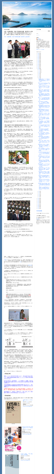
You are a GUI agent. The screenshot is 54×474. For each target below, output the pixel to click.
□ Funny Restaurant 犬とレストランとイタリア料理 (22, 4)
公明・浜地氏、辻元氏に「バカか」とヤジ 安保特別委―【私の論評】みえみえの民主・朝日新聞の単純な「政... (43, 118)
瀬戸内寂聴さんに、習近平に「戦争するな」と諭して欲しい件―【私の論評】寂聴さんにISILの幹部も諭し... (43, 114)
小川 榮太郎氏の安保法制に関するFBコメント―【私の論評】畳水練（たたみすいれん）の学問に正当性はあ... (44, 153)
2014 (38, 198)
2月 (39, 195)
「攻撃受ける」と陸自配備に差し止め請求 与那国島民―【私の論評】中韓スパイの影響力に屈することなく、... (43, 188)
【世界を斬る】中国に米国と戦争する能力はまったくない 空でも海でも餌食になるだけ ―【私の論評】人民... (43, 180)
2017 (38, 65)
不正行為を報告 (39, 210)
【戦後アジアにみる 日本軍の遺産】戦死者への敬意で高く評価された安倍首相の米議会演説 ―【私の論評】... (44, 161)
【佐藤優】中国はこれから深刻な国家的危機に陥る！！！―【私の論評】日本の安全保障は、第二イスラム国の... (43, 80)
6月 (39, 77)
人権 (20, 261)
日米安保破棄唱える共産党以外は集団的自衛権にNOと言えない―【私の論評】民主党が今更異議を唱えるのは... (44, 106)
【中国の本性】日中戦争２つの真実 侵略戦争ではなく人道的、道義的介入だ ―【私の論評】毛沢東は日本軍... (44, 173)
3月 (39, 194)
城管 (6, 185)
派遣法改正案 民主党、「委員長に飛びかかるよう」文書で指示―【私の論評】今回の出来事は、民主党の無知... (43, 145)
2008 (38, 206)
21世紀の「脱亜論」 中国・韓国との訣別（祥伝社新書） (27, 454)
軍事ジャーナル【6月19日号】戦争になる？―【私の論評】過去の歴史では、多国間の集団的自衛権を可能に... (44, 99)
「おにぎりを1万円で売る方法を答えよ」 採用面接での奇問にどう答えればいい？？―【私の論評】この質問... (44, 126)
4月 (39, 192)
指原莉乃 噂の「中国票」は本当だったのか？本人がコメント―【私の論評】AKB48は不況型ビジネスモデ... (44, 141)
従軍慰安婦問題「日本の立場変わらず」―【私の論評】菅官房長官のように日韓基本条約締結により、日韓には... (43, 137)
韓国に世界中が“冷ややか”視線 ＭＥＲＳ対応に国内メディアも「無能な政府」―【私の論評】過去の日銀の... (44, 157)
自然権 (5, 259)
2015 (38, 68)
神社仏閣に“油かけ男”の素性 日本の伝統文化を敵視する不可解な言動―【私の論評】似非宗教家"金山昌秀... (44, 184)
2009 (38, 205)
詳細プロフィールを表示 (40, 49)
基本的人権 (30, 265)
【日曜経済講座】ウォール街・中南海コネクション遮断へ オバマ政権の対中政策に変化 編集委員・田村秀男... (43, 169)
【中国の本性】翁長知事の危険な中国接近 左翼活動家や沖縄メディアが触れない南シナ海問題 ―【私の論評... (44, 176)
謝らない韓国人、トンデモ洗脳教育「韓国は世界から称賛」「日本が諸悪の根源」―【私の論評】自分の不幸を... (43, 122)
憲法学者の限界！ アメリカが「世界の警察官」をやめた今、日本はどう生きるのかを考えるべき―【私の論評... (43, 165)
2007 (38, 208)
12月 (39, 69)
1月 (39, 196)
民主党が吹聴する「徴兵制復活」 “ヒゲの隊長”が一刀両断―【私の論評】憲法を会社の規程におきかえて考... (43, 102)
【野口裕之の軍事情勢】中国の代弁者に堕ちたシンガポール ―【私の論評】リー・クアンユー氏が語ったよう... (44, 87)
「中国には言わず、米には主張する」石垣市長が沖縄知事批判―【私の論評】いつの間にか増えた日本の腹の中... (43, 130)
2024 (38, 56)
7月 (39, 76)
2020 (38, 61)
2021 (38, 60)
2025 (38, 54)
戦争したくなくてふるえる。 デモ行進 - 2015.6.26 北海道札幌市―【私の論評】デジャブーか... (44, 84)
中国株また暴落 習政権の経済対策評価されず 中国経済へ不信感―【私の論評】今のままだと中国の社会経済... (43, 91)
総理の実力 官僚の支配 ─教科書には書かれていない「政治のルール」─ (27, 427)
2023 (38, 57)
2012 (38, 201)
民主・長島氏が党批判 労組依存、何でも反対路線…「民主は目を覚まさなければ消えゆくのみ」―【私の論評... (43, 134)
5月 (39, 191)
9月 (39, 73)
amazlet (27, 429)
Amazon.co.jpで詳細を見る (27, 406)
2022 (38, 58)
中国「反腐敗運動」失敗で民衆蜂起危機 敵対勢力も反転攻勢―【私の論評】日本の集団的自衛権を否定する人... (43, 95)
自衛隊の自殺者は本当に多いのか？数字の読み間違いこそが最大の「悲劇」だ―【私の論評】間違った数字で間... (43, 110)
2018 (38, 64)
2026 (38, 53)
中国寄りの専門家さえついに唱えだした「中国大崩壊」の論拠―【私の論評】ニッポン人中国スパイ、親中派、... (43, 149)
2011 (38, 202)
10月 (39, 72)
